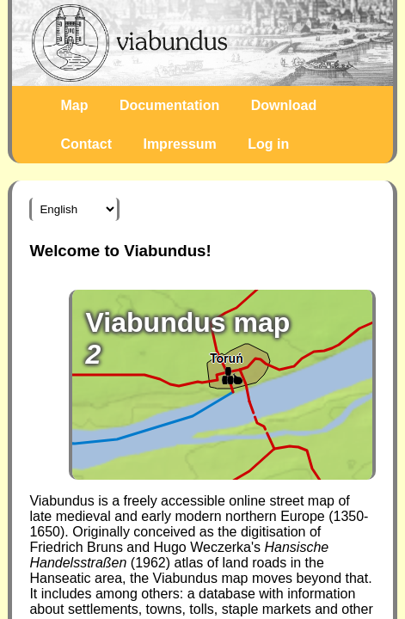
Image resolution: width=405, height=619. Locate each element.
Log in (268, 144)
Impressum (179, 144)
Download (283, 105)
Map (74, 105)
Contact (86, 144)
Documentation (169, 105)
